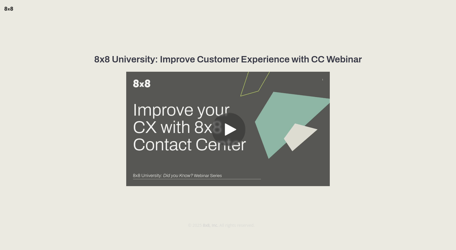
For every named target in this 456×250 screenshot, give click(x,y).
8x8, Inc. (211, 225)
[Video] (228, 129)
